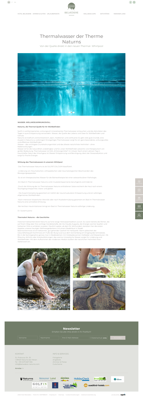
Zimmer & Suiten (39, 14)
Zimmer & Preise (60, 362)
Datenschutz (97, 338)
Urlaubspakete (53, 14)
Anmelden (118, 338)
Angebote (57, 360)
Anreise (18, 368)
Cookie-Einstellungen (72, 395)
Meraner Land (119, 14)
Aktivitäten (104, 14)
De (9, 2)
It (12, 2)
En (15, 2)
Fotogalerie (57, 358)
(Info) (105, 338)
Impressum (53, 395)
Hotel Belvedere (24, 14)
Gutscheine (57, 364)
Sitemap (61, 395)
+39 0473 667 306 (25, 362)
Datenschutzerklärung (88, 395)
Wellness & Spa (89, 14)
